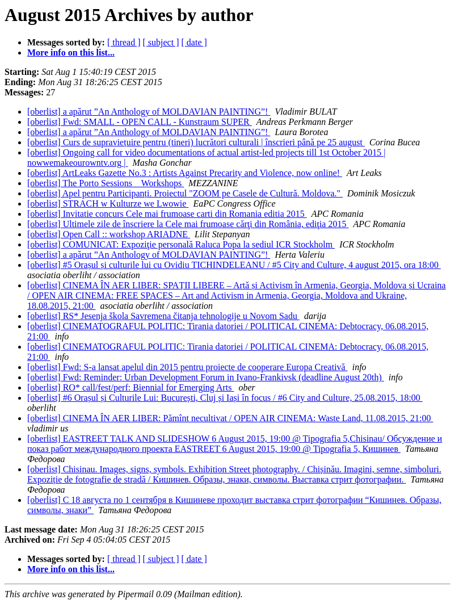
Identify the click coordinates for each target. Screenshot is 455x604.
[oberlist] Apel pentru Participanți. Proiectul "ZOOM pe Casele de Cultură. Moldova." (185, 193)
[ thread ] (124, 42)
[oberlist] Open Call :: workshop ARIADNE (108, 234)
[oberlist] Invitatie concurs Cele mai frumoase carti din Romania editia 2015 (167, 214)
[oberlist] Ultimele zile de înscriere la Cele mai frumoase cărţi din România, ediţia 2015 (187, 224)
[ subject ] (161, 42)
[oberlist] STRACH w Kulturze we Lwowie (107, 203)
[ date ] (194, 42)
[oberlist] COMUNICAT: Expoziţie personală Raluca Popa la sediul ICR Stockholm (181, 244)
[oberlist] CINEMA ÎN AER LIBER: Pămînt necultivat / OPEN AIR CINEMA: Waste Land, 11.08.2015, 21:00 (230, 418)
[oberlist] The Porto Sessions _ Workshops (105, 183)
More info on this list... (71, 52)
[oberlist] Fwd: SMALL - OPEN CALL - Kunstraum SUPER (139, 122)
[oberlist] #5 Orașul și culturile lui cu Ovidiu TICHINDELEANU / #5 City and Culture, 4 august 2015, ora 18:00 (234, 265)
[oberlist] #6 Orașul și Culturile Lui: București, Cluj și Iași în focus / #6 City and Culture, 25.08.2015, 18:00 (225, 397)
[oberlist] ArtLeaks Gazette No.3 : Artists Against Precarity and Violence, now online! (184, 173)
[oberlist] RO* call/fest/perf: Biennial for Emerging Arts (130, 387)
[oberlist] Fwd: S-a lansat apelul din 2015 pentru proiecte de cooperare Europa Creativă (187, 367)
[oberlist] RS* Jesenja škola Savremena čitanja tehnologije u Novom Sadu (163, 316)
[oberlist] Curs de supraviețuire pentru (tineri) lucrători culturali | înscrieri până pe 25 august (196, 142)
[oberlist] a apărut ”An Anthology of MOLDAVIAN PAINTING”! (148, 111)
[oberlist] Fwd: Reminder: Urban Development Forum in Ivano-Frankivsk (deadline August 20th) (205, 377)
